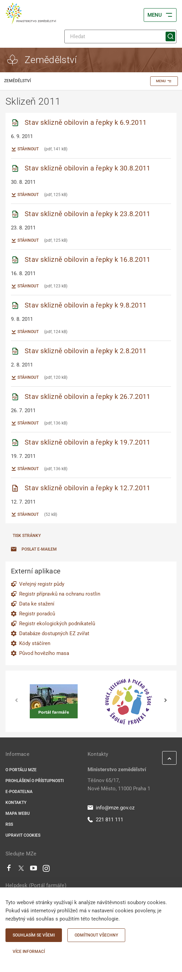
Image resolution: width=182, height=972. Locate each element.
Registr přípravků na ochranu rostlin (59, 594)
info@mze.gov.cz (111, 808)
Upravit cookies (22, 835)
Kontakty (15, 802)
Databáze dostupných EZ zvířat (54, 633)
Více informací (29, 951)
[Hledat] (120, 36)
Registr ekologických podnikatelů (57, 623)
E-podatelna (18, 791)
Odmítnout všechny (96, 935)
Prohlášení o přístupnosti (34, 780)
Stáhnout (25, 149)
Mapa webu (17, 813)
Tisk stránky (27, 535)
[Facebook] (8, 870)
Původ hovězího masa (44, 653)
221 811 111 (105, 820)
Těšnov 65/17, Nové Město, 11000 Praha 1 (119, 784)
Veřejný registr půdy (41, 584)
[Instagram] (46, 870)
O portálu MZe (21, 769)
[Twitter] (21, 870)
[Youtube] (33, 870)
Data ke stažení (36, 604)
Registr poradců (37, 614)
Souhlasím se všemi (34, 935)
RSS (9, 824)
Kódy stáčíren (34, 643)
